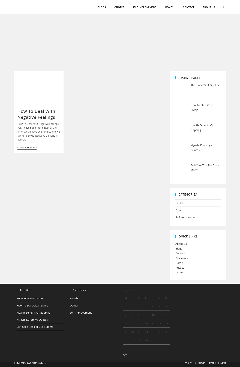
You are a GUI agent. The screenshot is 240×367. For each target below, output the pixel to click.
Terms (179, 272)
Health (179, 203)
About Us (181, 243)
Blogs (178, 248)
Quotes (179, 210)
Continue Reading (27, 147)
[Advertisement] (120, 41)
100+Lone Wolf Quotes (31, 298)
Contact (180, 253)
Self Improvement (186, 217)
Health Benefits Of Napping (33, 312)
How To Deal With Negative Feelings (36, 114)
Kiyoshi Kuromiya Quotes (32, 319)
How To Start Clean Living (32, 305)
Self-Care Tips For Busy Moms (35, 326)
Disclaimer (181, 258)
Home (179, 263)
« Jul (125, 354)
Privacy (179, 267)
